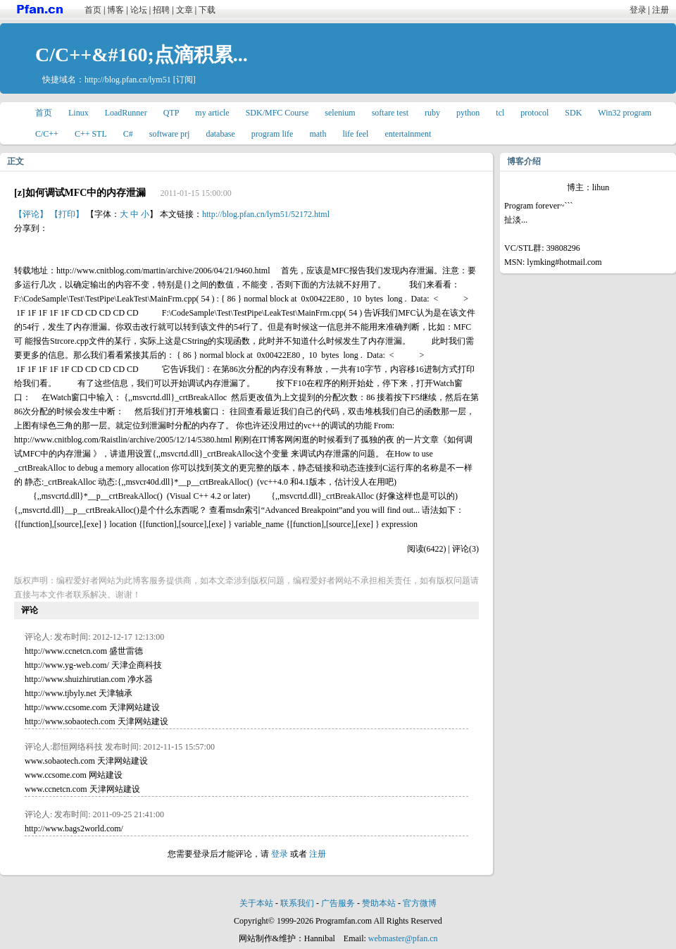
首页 (92, 10)
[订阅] (184, 80)
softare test (390, 113)
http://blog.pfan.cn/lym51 (127, 80)
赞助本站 (379, 903)
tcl (500, 113)
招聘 (161, 10)
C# (128, 134)
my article (212, 113)
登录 (638, 10)
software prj (169, 134)
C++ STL (91, 134)
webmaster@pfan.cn (403, 938)
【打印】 (67, 214)
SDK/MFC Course (277, 113)
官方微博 (420, 903)
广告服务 (338, 903)
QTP (171, 113)
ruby (432, 113)
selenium (340, 113)
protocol (534, 113)
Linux (78, 113)
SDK (573, 113)
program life (272, 134)
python (468, 113)
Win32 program (624, 113)
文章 (184, 10)
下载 (207, 10)
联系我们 (297, 903)
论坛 (138, 10)
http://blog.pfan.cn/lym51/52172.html (266, 214)
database (220, 134)
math (317, 134)
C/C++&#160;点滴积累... (141, 55)
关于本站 (256, 903)
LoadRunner (126, 113)
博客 (115, 10)
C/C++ (46, 134)
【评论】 (31, 214)
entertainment (407, 134)
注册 (660, 10)
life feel (355, 134)
